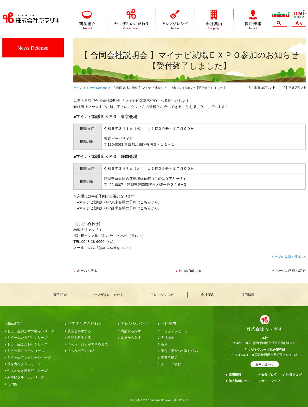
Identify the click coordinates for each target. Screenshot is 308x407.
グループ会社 (171, 364)
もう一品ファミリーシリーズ (29, 357)
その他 (12, 384)
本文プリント (293, 87)
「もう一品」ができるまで (87, 344)
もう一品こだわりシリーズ (27, 344)
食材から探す (131, 337)
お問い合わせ (264, 364)
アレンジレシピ (174, 19)
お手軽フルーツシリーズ (25, 377)
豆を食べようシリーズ (24, 364)
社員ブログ (294, 374)
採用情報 (247, 19)
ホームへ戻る (87, 271)
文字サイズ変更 (299, 24)
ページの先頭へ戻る (286, 257)
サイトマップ (270, 381)
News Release (97, 88)
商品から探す (131, 331)
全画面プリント (264, 87)
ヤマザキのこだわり (131, 19)
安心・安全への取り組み (179, 351)
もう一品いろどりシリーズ (27, 337)
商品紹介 (93, 19)
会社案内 (214, 19)
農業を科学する (79, 331)
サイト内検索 (280, 24)
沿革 (164, 344)
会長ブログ (269, 374)
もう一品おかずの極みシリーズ (30, 331)
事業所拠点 (169, 357)
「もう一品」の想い (82, 351)
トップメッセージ (174, 331)
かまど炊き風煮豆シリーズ (27, 371)
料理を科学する (79, 337)
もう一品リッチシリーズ (25, 351)
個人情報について (241, 381)
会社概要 (167, 337)
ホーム (78, 88)
